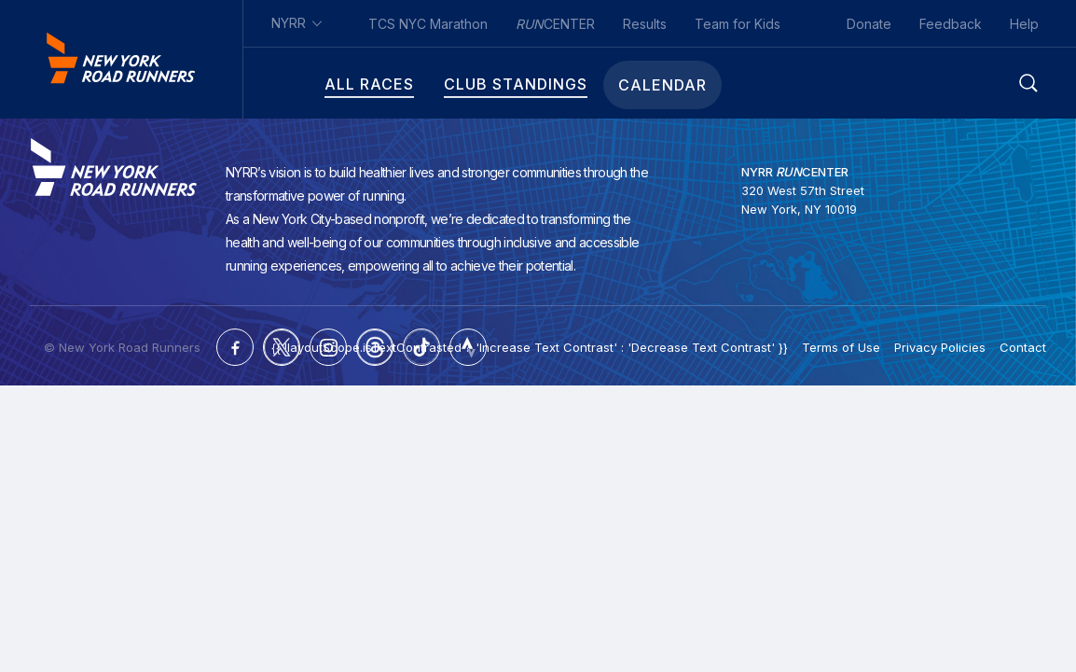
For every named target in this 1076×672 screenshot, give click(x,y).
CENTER (555, 24)
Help (1024, 24)
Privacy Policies (940, 345)
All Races (319, 85)
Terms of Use (841, 345)
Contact (1023, 345)
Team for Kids (737, 24)
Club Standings (465, 85)
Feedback (950, 24)
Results (645, 24)
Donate (869, 24)
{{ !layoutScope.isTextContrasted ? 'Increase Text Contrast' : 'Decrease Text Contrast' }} (529, 345)
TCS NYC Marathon (428, 24)
